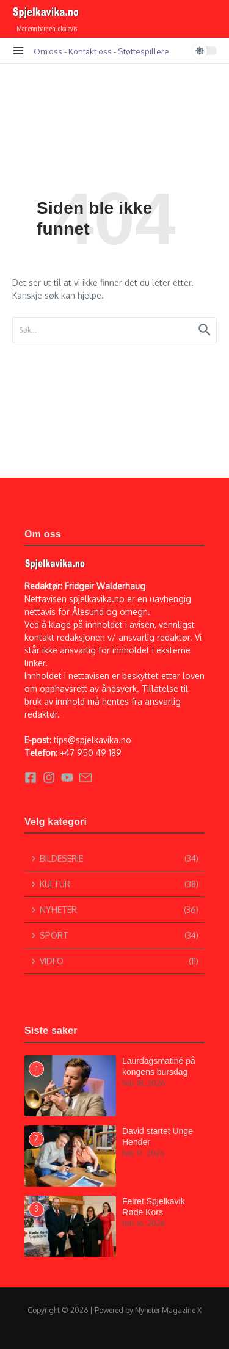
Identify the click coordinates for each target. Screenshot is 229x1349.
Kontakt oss (90, 51)
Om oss (48, 51)
